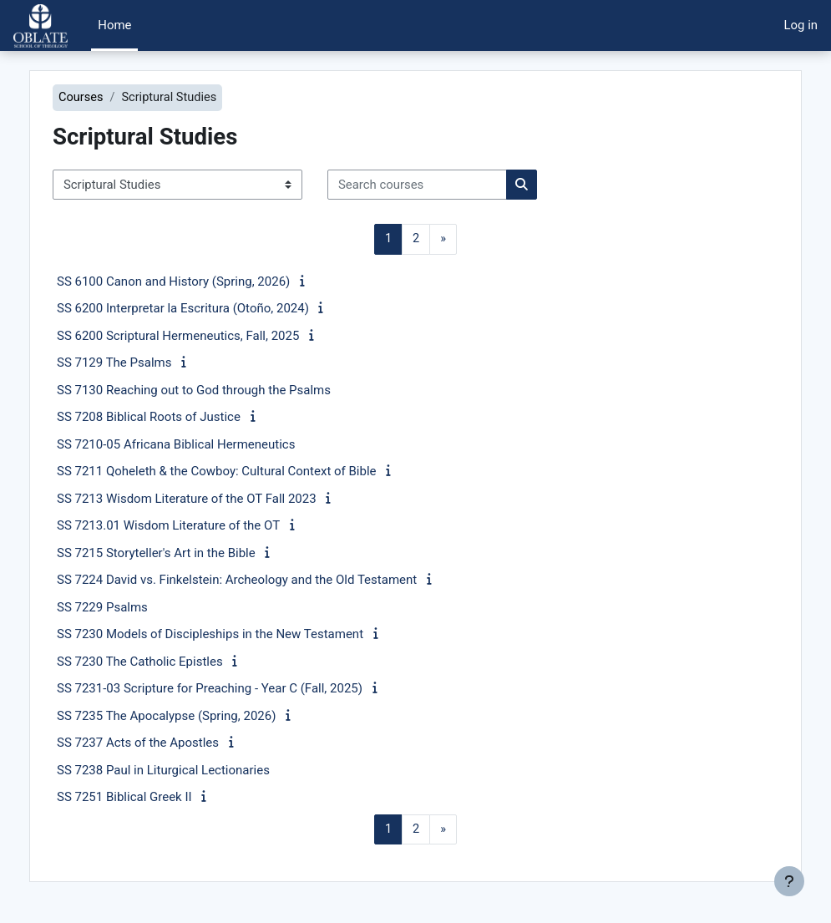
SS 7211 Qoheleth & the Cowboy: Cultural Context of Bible (246, 471)
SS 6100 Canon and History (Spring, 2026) (202, 281)
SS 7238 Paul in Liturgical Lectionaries (192, 770)
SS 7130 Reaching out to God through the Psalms (223, 390)
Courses (111, 97)
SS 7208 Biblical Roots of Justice (178, 417)
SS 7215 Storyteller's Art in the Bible (185, 552)
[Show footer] (789, 881)
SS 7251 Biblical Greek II (153, 797)
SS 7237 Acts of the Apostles (167, 743)
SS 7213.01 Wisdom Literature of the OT (197, 526)
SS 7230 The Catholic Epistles (169, 661)
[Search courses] (446, 185)
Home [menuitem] (114, 25)
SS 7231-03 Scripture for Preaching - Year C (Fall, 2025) (239, 689)
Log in (801, 25)
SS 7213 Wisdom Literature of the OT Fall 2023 (216, 498)
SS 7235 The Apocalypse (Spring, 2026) (195, 715)
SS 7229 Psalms (131, 607)
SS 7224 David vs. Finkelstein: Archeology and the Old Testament (266, 580)
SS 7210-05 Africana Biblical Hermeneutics (205, 444)
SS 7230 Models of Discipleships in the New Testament (239, 634)
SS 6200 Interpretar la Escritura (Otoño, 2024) (212, 309)
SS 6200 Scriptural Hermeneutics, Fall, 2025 (207, 335)
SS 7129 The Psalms (143, 363)
